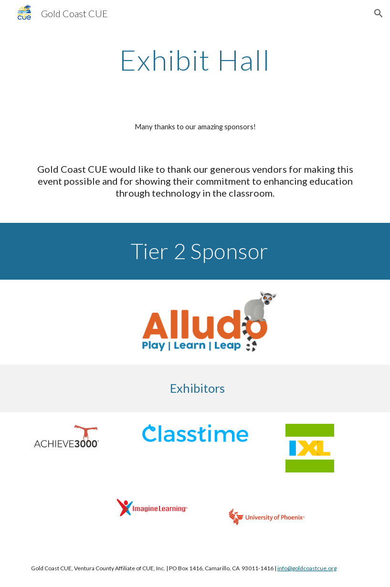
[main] (195, 59)
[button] (378, 13)
